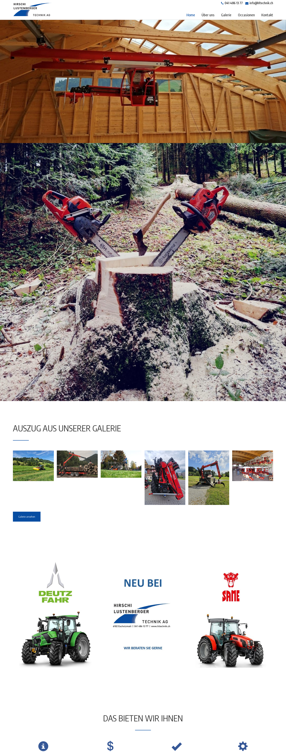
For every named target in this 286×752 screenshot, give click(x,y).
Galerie (226, 15)
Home (190, 15)
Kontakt (267, 15)
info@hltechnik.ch (261, 3)
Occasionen (246, 15)
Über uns (208, 15)
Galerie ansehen (26, 516)
